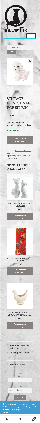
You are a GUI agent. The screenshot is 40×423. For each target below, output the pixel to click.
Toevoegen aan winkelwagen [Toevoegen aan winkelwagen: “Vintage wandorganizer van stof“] (20, 270)
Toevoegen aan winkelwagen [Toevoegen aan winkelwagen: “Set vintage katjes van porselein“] (20, 216)
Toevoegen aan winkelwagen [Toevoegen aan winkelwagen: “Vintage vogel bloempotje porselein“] (20, 325)
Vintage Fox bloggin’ (18, 364)
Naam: (20, 376)
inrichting (13, 156)
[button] (30, 61)
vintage (16, 158)
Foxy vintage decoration (23, 151)
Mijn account (6, 419)
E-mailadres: (20, 386)
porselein (10, 158)
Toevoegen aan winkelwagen (20, 139)
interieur (19, 156)
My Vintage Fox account (19, 352)
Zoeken (11, 52)
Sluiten (5, 412)
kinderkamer (27, 156)
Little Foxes (10, 153)
